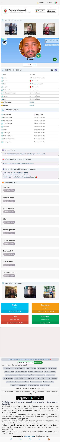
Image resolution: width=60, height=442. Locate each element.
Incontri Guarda (8, 378)
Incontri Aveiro (31, 368)
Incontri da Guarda (11, 375)
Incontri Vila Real (33, 385)
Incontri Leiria (19, 378)
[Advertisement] (30, 11)
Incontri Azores (42, 368)
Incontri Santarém (36, 381)
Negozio (33, 388)
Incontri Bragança (21, 371)
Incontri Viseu (44, 385)
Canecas (34, 84)
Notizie (18, 388)
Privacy (33, 392)
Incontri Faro (50, 375)
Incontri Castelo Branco (35, 371)
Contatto (54, 392)
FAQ (30, 394)
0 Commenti (54, 45)
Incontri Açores (8, 368)
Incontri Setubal (48, 381)
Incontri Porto (24, 381)
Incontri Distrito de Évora (27, 375)
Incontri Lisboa (29, 378)
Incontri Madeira (52, 378)
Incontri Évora (40, 375)
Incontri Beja (52, 368)
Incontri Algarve (20, 368)
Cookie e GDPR (7, 392)
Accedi (49, 3)
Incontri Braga (9, 371)
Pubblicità (17, 392)
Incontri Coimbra (50, 371)
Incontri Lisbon (40, 378)
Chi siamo (26, 392)
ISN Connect (29, 436)
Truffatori (25, 388)
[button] (2, 2)
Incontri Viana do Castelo (19, 385)
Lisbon (40, 84)
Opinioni (41, 388)
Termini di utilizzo (43, 392)
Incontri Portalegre (12, 381)
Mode (40, 3)
